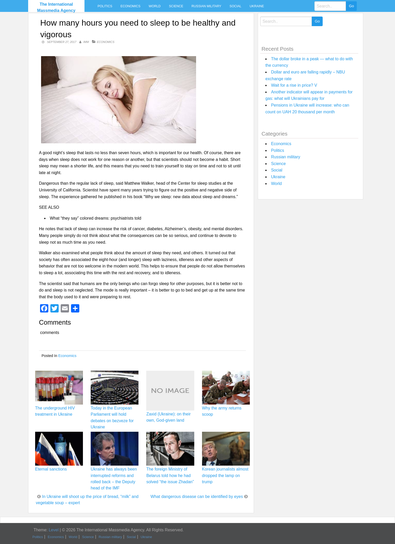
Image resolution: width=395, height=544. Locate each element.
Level (53, 530)
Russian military (206, 6)
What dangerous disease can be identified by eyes (197, 496)
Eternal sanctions (51, 469)
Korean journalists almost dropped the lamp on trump (225, 475)
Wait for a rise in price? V (294, 85)
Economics (131, 6)
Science (176, 6)
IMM (86, 41)
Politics (105, 6)
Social (236, 6)
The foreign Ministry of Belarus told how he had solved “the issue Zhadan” (170, 475)
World (154, 6)
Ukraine (257, 6)
